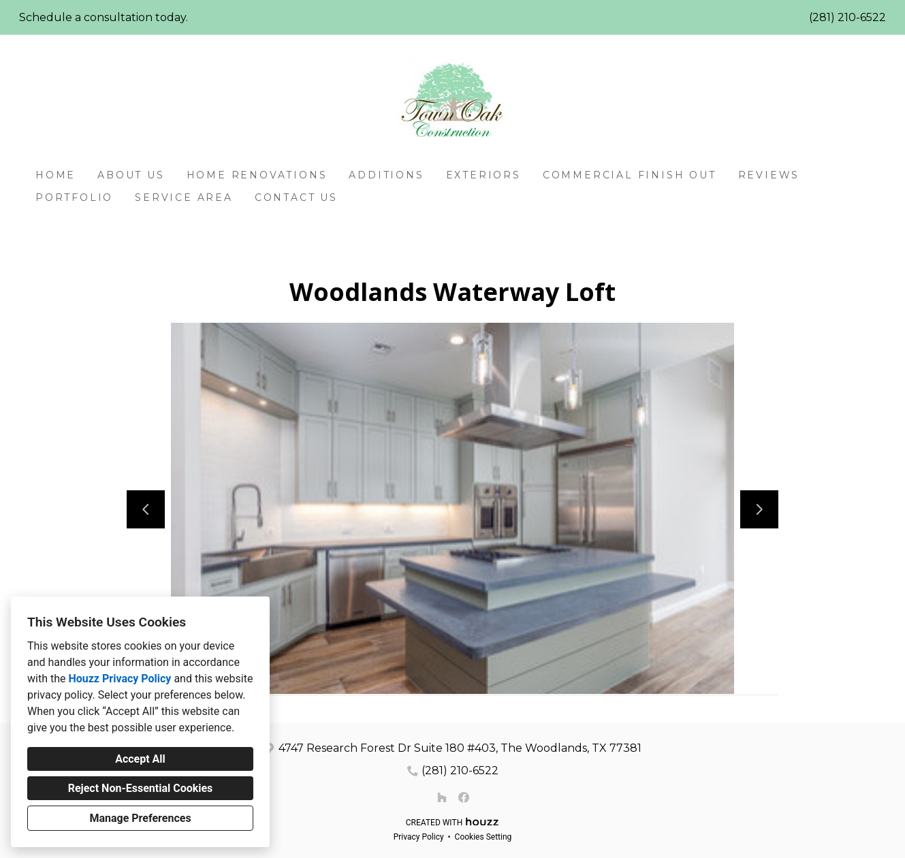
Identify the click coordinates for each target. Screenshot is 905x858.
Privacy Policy (419, 837)
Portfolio (74, 197)
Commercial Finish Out (629, 175)
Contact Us (296, 197)
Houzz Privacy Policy (119, 678)
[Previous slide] (146, 509)
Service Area (184, 197)
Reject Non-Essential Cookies (140, 788)
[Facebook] (464, 797)
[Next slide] (759, 509)
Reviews (769, 175)
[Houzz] (442, 797)
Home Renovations (257, 175)
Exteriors (483, 175)
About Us (130, 175)
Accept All (140, 758)
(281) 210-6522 (847, 17)
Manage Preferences (140, 818)
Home (55, 175)
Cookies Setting (483, 837)
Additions (386, 175)
